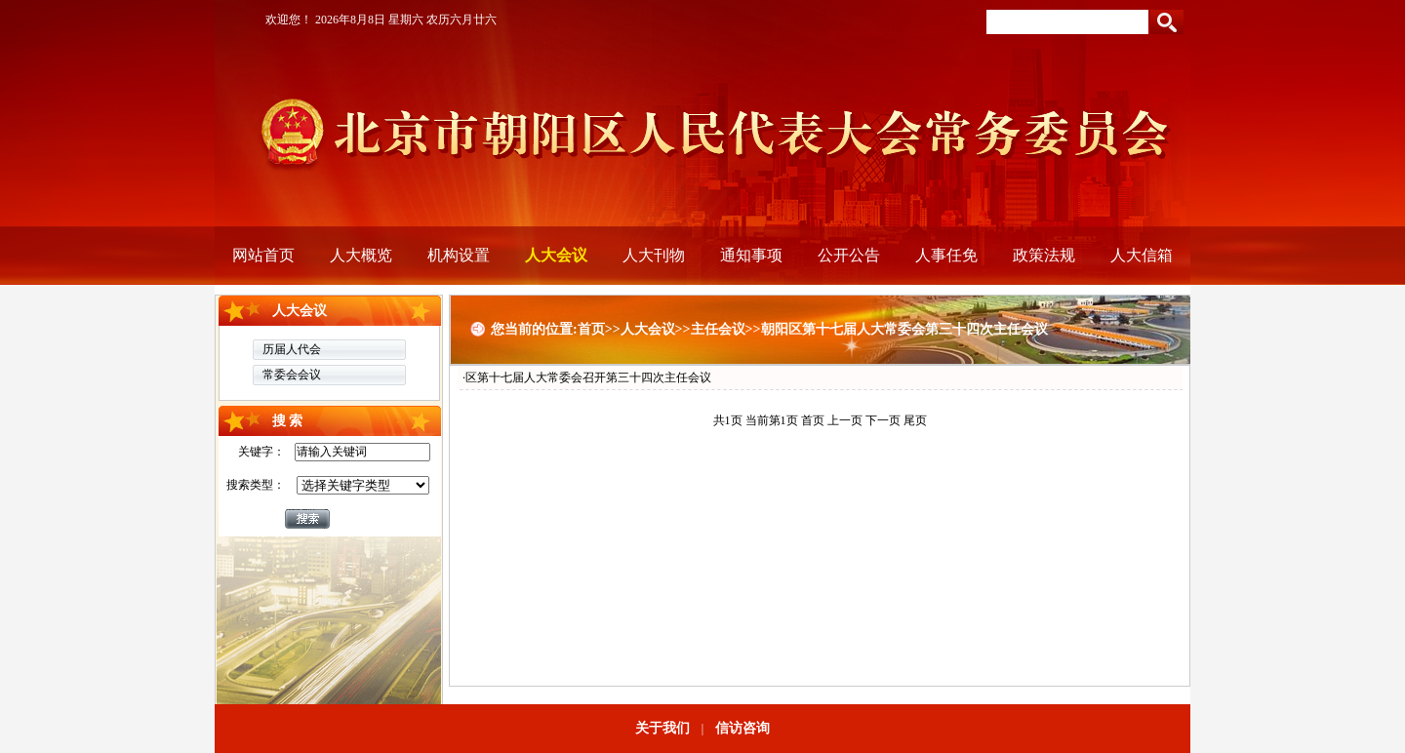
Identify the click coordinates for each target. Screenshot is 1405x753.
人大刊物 (653, 255)
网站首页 (263, 255)
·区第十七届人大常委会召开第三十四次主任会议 (586, 377)
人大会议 (556, 255)
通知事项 (751, 255)
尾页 (915, 420)
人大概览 (361, 255)
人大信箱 (1141, 255)
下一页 (883, 420)
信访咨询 (742, 728)
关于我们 (662, 728)
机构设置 (458, 255)
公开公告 (849, 255)
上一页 (845, 420)
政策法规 (1044, 255)
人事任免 (946, 255)
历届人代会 (291, 349)
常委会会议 (291, 374)
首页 (812, 420)
